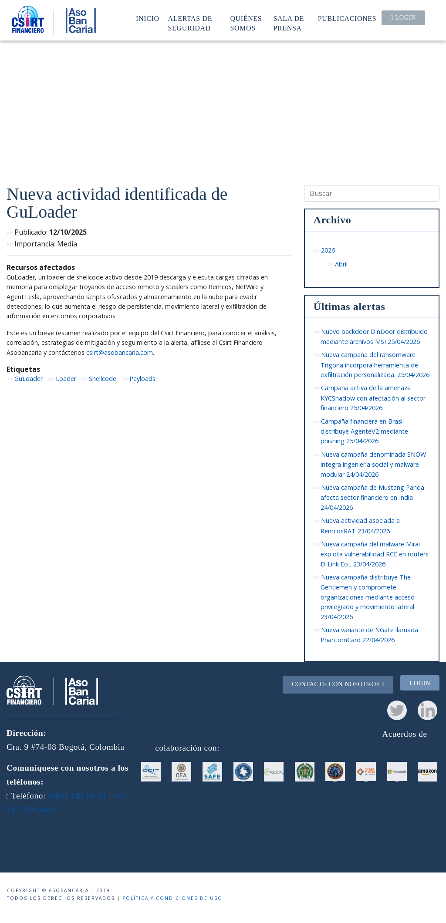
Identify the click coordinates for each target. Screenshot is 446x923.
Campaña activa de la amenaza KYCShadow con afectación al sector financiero (373, 398)
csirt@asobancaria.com (119, 352)
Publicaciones (347, 18)
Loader (66, 378)
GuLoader (28, 378)
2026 (328, 250)
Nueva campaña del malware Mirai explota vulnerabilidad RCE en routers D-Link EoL (375, 554)
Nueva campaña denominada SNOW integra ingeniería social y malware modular (373, 464)
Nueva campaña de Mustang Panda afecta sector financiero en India (373, 497)
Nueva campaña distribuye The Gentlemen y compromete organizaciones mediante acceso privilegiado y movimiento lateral (368, 597)
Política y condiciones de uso (172, 898)
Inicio (147, 18)
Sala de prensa (289, 23)
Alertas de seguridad (190, 23)
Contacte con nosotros (338, 683)
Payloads (142, 378)
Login (403, 17)
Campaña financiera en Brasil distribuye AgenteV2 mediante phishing (364, 431)
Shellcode (102, 378)
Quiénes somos (246, 23)
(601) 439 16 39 (77, 795)
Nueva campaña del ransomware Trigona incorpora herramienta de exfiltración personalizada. (375, 364)
